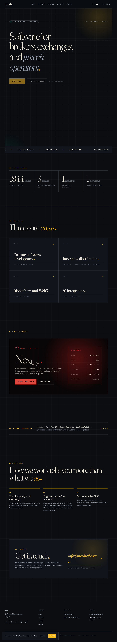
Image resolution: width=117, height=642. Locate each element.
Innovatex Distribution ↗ (72, 617)
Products (41, 4)
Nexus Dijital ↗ (69, 614)
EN (97, 4)
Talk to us (106, 4)
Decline (43, 636)
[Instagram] (11, 622)
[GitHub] (26, 622)
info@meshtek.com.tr (85, 560)
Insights (60, 4)
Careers (41, 621)
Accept (52, 636)
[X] (6, 622)
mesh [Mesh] (8, 4)
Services (51, 4)
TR (92, 4)
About (33, 4)
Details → (104, 430)
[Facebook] (16, 622)
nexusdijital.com (26, 383)
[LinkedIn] (21, 622)
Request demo (45, 383)
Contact (69, 4)
